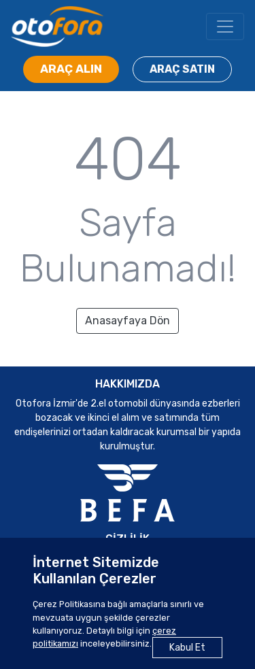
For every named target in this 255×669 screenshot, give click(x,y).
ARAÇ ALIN (71, 68)
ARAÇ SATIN (182, 69)
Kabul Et (187, 647)
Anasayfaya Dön (127, 320)
